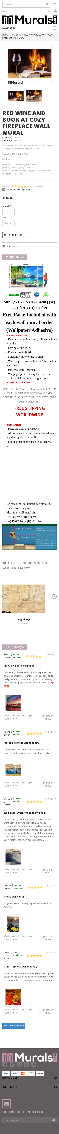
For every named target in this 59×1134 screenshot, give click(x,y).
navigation (9, 28)
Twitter (12, 1064)
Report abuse (48, 717)
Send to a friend (13, 189)
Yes (8, 719)
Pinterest (19, 1064)
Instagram (26, 1064)
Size (4, 217)
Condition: (7, 140)
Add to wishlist (13, 246)
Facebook (4, 1064)
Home (5, 35)
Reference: (7, 138)
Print (28, 189)
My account (55, 10)
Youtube (33, 1064)
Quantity (7, 206)
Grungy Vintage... (23, 619)
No (15, 719)
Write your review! (14, 1025)
